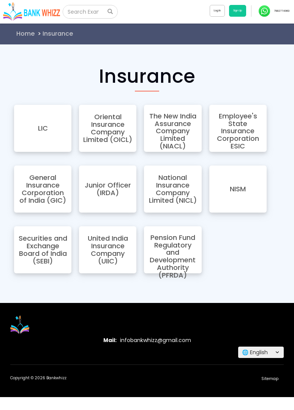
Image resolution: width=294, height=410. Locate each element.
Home (25, 33)
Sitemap (269, 379)
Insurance (58, 33)
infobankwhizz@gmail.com (155, 340)
